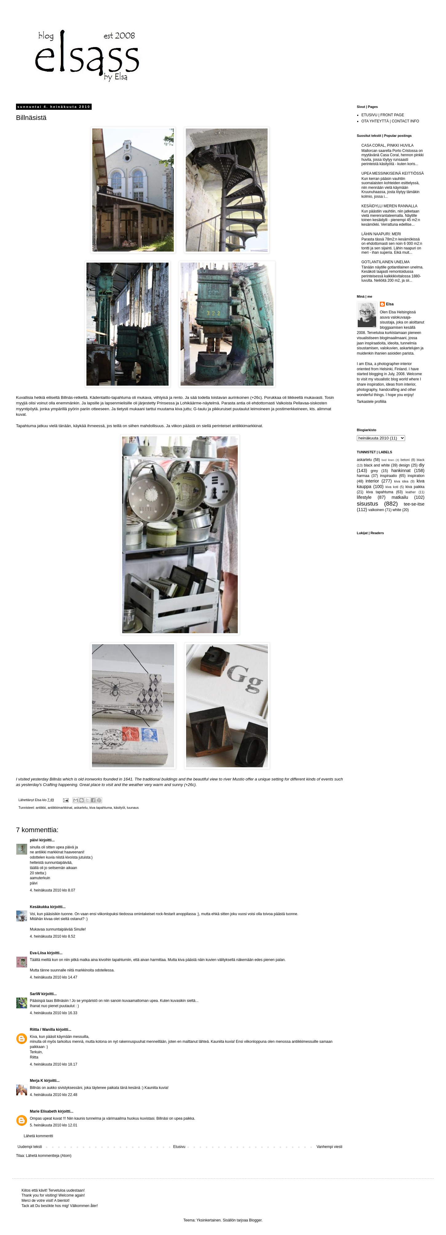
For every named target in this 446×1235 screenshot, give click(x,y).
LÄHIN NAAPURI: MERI (381, 234)
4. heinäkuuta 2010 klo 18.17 (53, 1064)
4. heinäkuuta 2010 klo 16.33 (53, 1013)
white (396, 510)
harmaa (363, 476)
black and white (377, 465)
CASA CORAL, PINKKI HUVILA (387, 145)
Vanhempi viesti (329, 1147)
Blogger (255, 1220)
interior (372, 481)
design (404, 465)
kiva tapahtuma (101, 807)
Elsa (390, 304)
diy (421, 465)
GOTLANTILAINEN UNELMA (385, 262)
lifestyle (364, 497)
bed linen (388, 460)
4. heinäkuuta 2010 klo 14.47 (53, 977)
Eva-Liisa (38, 953)
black (420, 460)
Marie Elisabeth (43, 1111)
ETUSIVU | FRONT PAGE (382, 115)
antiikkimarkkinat (60, 807)
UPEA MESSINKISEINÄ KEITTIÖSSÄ (392, 173)
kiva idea (401, 481)
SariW (35, 994)
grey (374, 471)
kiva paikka (414, 487)
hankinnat (400, 470)
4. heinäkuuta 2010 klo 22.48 (53, 1095)
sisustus (367, 503)
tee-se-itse (414, 504)
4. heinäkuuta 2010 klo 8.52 (52, 936)
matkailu (400, 497)
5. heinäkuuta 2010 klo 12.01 (53, 1125)
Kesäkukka (39, 907)
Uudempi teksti (30, 1147)
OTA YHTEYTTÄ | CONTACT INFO (390, 121)
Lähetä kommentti (38, 1136)
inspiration (416, 476)
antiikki (41, 807)
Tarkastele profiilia (371, 401)
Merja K (36, 1080)
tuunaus (133, 807)
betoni (404, 460)
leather (411, 492)
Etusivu (179, 1147)
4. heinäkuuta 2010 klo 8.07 (52, 890)
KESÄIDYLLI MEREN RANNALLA (389, 206)
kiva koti (391, 487)
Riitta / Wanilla (42, 1029)
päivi (34, 840)
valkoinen (376, 510)
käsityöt (119, 807)
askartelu (81, 807)
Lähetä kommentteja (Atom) (48, 1156)
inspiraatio (388, 476)
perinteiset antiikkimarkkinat (237, 425)
